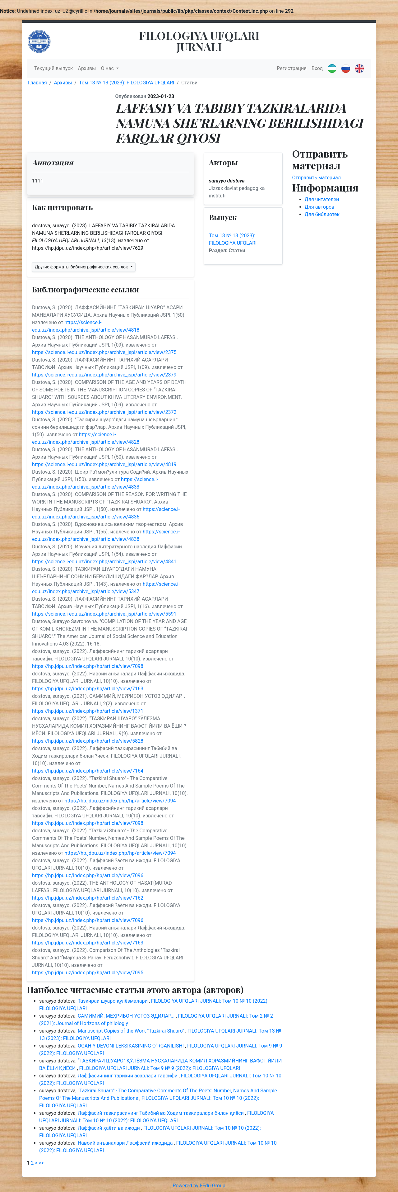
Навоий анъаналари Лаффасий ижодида (126, 1143)
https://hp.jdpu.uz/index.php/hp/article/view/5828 (87, 741)
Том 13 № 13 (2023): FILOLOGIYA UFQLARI (126, 83)
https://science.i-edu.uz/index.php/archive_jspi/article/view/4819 (104, 464)
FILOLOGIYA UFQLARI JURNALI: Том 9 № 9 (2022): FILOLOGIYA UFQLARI (159, 1068)
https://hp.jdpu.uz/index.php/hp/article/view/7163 (87, 689)
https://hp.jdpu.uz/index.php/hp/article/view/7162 (87, 898)
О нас (108, 68)
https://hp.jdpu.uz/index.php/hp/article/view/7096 (87, 875)
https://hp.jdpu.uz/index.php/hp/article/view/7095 (87, 973)
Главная (37, 83)
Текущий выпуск (53, 68)
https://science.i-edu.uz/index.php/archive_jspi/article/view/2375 (104, 352)
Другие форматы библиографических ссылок (82, 266)
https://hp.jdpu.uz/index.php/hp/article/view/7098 (87, 666)
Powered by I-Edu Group (199, 1186)
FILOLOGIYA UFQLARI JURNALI (199, 41)
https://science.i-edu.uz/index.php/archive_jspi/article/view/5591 (104, 614)
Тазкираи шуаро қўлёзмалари (113, 1001)
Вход (317, 68)
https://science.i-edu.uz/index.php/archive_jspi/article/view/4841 (104, 562)
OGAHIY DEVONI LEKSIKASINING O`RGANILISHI (131, 1046)
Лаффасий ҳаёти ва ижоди (109, 1128)
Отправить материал (316, 178)
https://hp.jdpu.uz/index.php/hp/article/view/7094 (120, 801)
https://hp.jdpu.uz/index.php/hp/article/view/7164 (87, 771)
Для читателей (322, 199)
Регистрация (292, 68)
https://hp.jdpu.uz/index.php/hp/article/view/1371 (87, 711)
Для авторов (320, 207)
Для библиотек (322, 214)
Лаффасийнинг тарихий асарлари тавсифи (128, 1076)
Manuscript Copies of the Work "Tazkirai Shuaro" (131, 1031)
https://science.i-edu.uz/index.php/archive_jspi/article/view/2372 (104, 412)
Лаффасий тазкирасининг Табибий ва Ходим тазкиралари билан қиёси (161, 1113)
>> (41, 1163)
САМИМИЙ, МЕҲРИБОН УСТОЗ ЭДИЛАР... (127, 1016)
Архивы (87, 68)
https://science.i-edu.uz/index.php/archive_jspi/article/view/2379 (104, 375)
